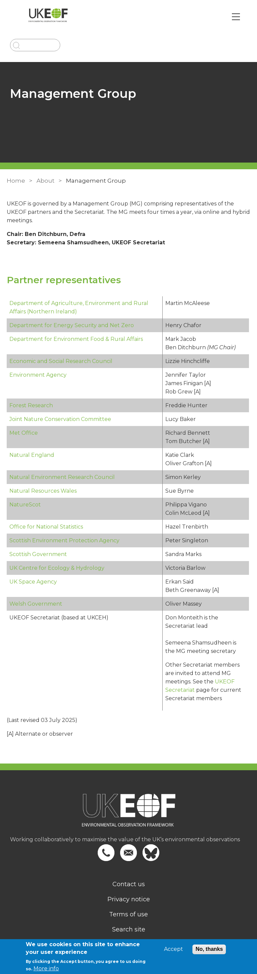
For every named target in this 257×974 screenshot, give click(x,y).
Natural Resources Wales (43, 491)
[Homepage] (128, 815)
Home (16, 180)
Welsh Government (35, 604)
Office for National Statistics (46, 527)
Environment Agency (38, 375)
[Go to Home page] (48, 16)
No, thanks (209, 949)
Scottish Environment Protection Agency (64, 540)
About (45, 180)
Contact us (128, 884)
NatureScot (25, 504)
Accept (173, 949)
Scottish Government (38, 554)
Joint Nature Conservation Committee (60, 419)
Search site (128, 929)
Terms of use (128, 914)
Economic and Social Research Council (60, 361)
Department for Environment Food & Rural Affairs (76, 339)
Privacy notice (128, 899)
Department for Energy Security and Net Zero (71, 325)
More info (46, 968)
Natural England (31, 455)
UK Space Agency (33, 582)
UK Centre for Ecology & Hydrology (56, 568)
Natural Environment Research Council (62, 477)
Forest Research (31, 405)
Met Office (23, 433)
